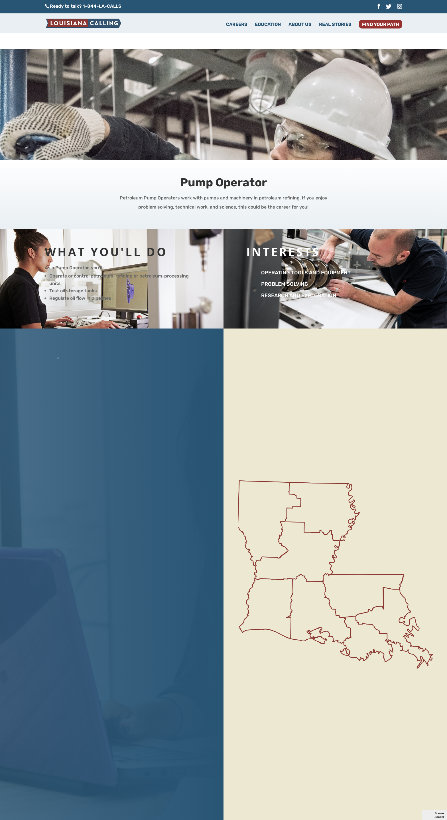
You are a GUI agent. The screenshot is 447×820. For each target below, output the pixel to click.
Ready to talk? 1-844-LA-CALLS (85, 6)
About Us (300, 25)
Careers (236, 25)
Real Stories (335, 25)
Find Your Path (380, 25)
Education (268, 25)
